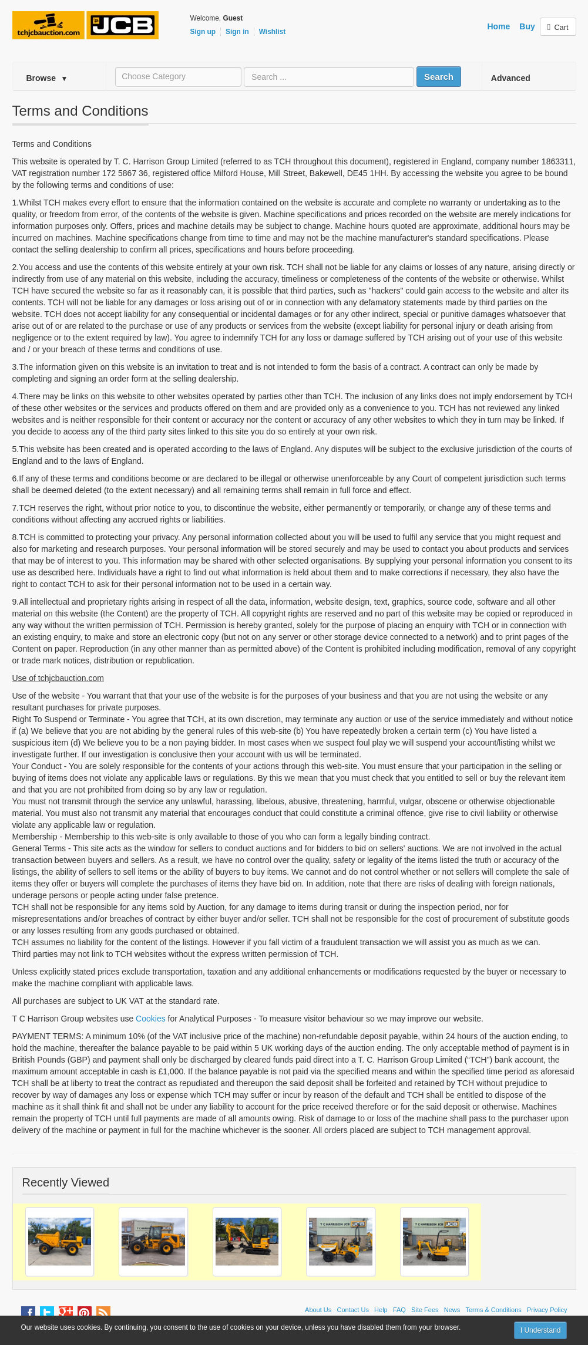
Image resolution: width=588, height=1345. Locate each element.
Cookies (151, 1018)
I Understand (540, 1330)
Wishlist (272, 32)
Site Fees (424, 1309)
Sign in (237, 32)
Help (381, 1309)
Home (498, 26)
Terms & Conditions (493, 1309)
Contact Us (352, 1309)
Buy (527, 26)
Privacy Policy (547, 1309)
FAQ (399, 1309)
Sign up (203, 32)
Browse (47, 78)
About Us (318, 1309)
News (452, 1309)
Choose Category (154, 76)
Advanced (510, 78)
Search (438, 77)
